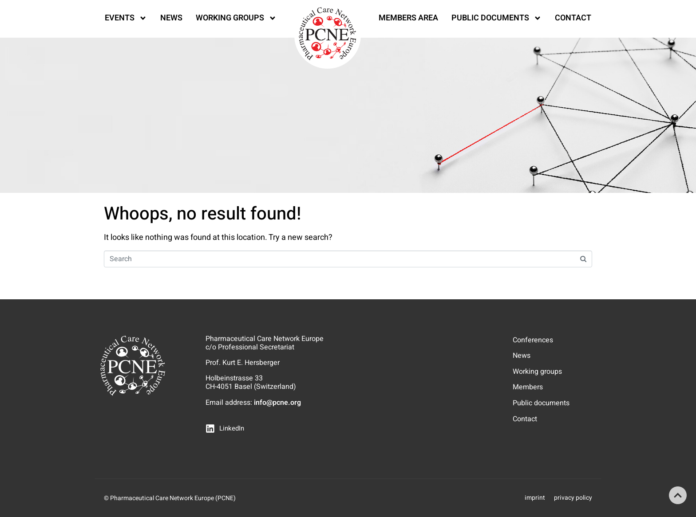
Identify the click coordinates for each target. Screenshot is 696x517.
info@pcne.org (277, 402)
